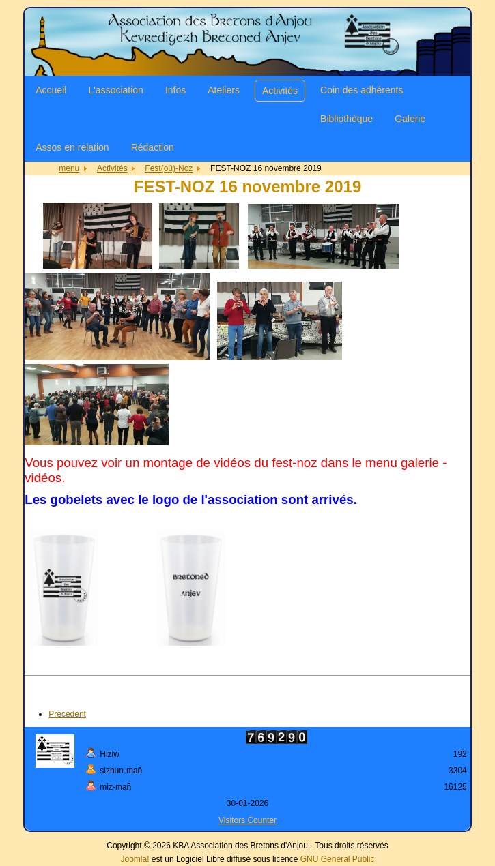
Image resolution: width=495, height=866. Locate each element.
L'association (115, 90)
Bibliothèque (346, 118)
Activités (280, 90)
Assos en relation (72, 147)
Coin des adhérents (361, 90)
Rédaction (152, 147)
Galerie (410, 118)
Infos (175, 90)
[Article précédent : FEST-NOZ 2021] (67, 714)
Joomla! (135, 859)
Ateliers (224, 90)
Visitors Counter (247, 820)
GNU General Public (337, 859)
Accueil (51, 90)
